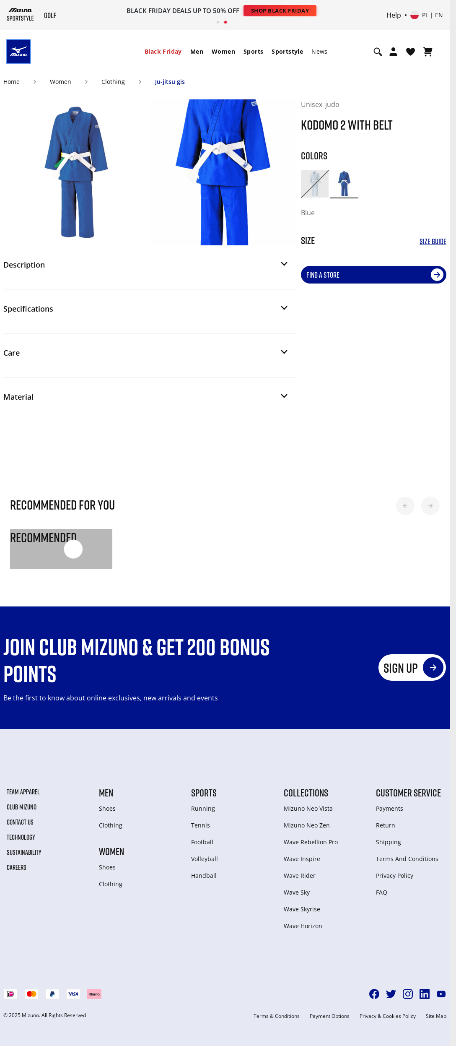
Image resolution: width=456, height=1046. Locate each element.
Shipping (388, 842)
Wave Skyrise (302, 909)
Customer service (408, 793)
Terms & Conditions (277, 1016)
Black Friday (163, 51)
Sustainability (24, 852)
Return (385, 825)
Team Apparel (23, 792)
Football (202, 842)
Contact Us (20, 822)
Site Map (436, 1016)
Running (203, 808)
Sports (253, 51)
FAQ (381, 892)
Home (11, 82)
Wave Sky (297, 892)
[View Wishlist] (410, 51)
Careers (16, 867)
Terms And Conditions (407, 859)
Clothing (113, 82)
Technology (21, 837)
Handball (204, 875)
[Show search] (378, 51)
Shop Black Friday (280, 10)
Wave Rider (300, 875)
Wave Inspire (302, 859)
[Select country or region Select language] (426, 15)
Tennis (200, 825)
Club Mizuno (21, 807)
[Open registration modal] (393, 51)
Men (196, 51)
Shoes (107, 808)
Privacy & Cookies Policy (388, 1016)
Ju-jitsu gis (170, 82)
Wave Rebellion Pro (311, 842)
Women (223, 51)
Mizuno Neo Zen (307, 825)
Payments (389, 808)
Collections (306, 793)
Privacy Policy (394, 875)
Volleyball (204, 859)
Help (393, 15)
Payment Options (330, 1016)
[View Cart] (427, 51)
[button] (146, 267)
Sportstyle (287, 51)
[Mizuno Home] (20, 14)
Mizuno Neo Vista (308, 808)
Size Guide (433, 241)
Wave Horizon (303, 926)
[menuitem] (163, 51)
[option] (315, 184)
